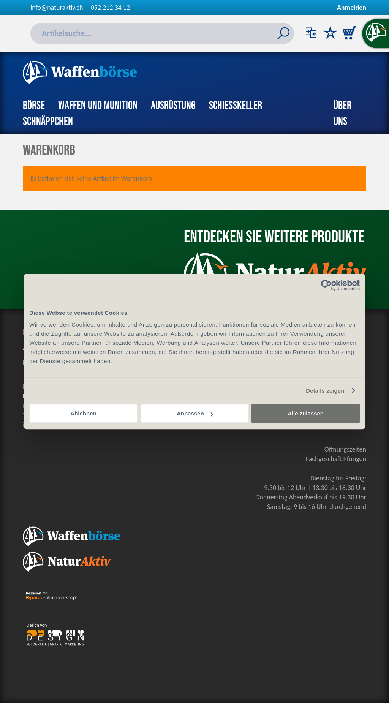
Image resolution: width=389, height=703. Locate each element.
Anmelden (351, 7)
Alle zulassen (306, 413)
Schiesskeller (235, 105)
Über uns (342, 113)
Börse (34, 105)
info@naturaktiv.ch (56, 7)
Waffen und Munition (98, 105)
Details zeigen (325, 390)
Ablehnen (83, 413)
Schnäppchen (48, 121)
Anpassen (195, 413)
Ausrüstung (173, 105)
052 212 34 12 (110, 7)
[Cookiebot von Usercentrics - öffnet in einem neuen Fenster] (326, 285)
